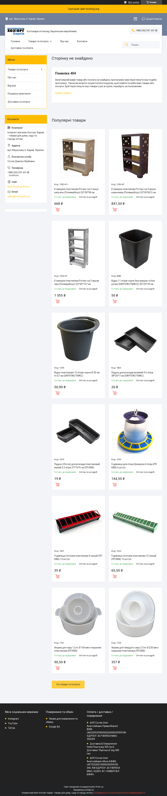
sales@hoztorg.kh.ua (19, 196)
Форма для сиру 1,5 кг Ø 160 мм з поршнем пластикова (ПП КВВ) (77, 649)
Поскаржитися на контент (106, 793)
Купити (57, 209)
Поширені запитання (19, 93)
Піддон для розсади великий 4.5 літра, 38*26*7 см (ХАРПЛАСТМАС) (132, 374)
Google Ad (54, 726)
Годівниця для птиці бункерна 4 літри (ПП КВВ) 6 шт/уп (134, 466)
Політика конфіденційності (132, 793)
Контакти (82, 41)
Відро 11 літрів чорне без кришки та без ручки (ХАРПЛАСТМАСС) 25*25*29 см (133, 282)
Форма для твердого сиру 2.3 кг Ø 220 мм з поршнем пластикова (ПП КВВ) (134, 649)
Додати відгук (154, 18)
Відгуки (12, 85)
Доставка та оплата (22, 48)
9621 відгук (133, 2)
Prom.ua (99, 787)
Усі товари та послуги (68, 684)
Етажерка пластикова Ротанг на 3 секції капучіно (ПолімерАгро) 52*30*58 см (76, 191)
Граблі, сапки (63, 93)
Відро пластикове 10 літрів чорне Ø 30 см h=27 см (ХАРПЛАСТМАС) (77, 374)
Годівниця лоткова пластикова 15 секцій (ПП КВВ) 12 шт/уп (133, 557)
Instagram (13, 718)
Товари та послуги (38, 41)
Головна (15, 41)
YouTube (13, 723)
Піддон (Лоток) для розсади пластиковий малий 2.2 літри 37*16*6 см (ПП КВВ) (77, 466)
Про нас (64, 41)
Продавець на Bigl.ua (83, 790)
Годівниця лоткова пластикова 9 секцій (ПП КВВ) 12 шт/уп (78, 557)
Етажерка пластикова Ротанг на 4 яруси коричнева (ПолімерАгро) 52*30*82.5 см (133, 191)
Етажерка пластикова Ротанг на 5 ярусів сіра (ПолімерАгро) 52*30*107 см (76, 282)
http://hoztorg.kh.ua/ (19, 186)
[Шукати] (126, 44)
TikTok (11, 728)
